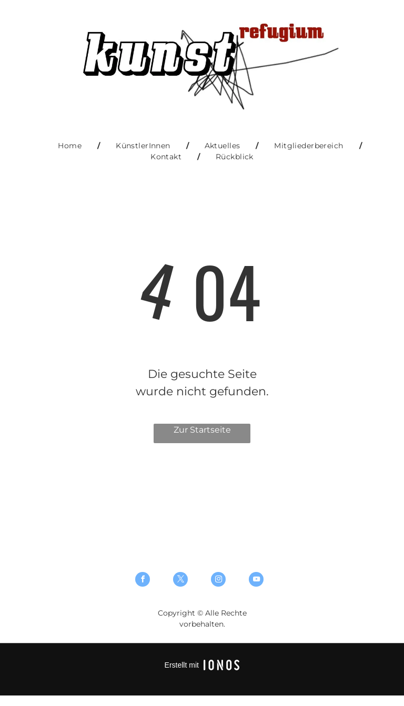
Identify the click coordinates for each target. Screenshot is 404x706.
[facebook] (142, 580)
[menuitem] (71, 145)
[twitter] (180, 580)
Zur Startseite (202, 430)
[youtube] (256, 580)
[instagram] (218, 580)
